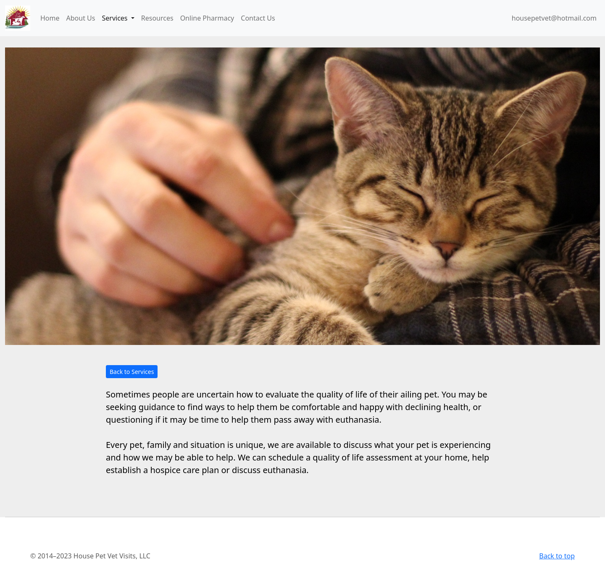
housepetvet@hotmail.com (554, 18)
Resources (157, 18)
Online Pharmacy (207, 18)
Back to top (557, 555)
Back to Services (132, 372)
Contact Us (258, 18)
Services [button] (115, 18)
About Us (80, 18)
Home (50, 18)
